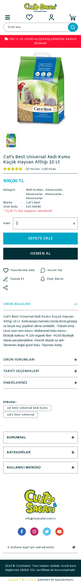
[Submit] (73, 547)
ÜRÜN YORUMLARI (40, 360)
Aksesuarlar (54, 190)
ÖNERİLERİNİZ (40, 383)
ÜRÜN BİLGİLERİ (40, 304)
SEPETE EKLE (40, 238)
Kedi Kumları (34, 190)
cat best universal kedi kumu (27, 408)
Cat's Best (33, 202)
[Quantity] (45, 223)
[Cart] (73, 17)
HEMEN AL (40, 253)
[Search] (40, 27)
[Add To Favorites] (22, 270)
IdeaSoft (14, 580)
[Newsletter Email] (36, 547)
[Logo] (40, 7)
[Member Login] (51, 17)
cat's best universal (20, 415)
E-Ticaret (30, 580)
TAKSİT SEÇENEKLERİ (40, 371)
